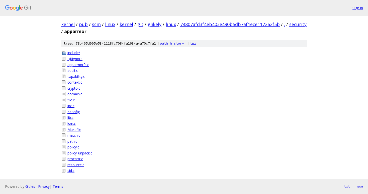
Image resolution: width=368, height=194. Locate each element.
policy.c (73, 147)
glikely (154, 24)
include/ (73, 52)
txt (347, 186)
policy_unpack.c (79, 153)
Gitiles (30, 186)
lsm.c (71, 123)
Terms (58, 186)
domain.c (74, 94)
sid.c (70, 170)
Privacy (44, 186)
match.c (73, 135)
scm (96, 24)
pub (83, 24)
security (298, 24)
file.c (71, 100)
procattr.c (75, 158)
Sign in (357, 8)
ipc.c (70, 105)
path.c (72, 141)
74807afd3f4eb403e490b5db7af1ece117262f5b (230, 24)
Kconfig (73, 111)
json (359, 186)
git (140, 24)
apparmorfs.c (78, 64)
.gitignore (74, 58)
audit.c (72, 70)
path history (172, 43)
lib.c (70, 117)
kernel (68, 24)
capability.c (76, 76)
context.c (74, 82)
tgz (193, 43)
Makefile (74, 129)
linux (110, 24)
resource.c (75, 164)
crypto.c (73, 88)
